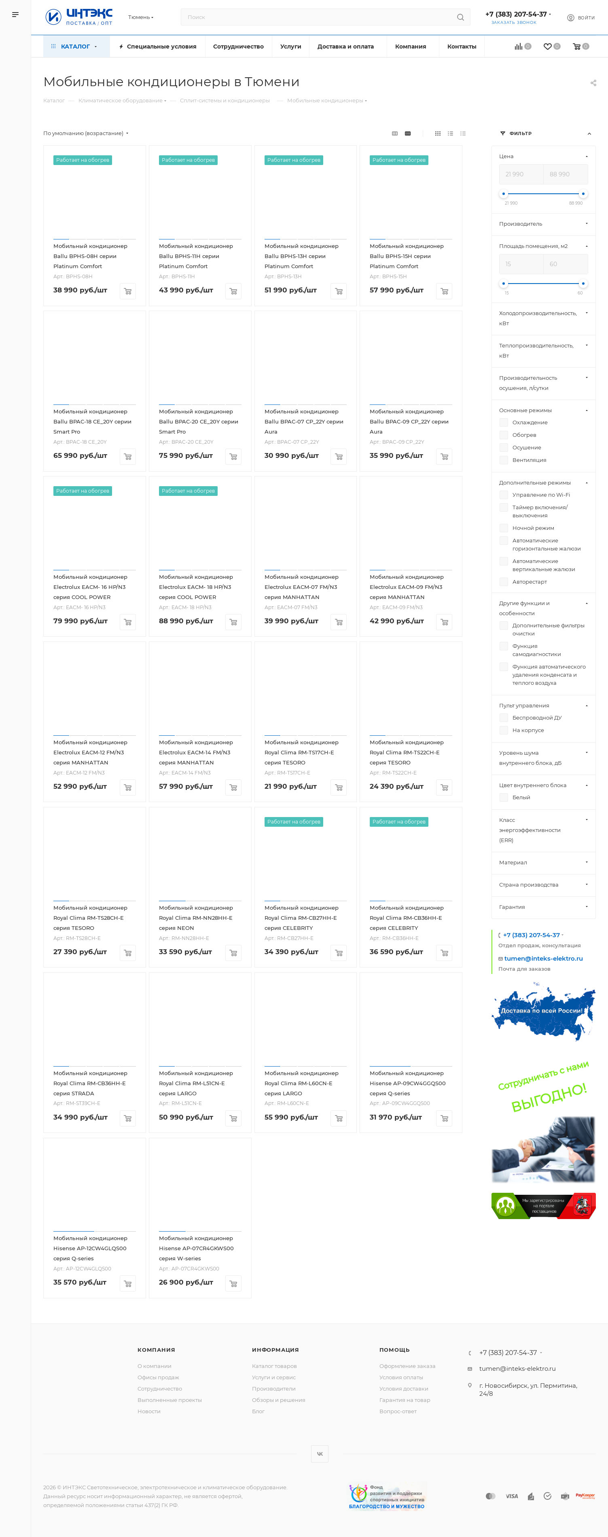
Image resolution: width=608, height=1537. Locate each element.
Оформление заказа (407, 1366)
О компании (155, 1366)
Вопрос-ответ (398, 1411)
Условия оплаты (401, 1377)
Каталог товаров (274, 1366)
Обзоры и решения (278, 1400)
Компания (156, 1349)
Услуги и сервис (274, 1377)
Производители (274, 1388)
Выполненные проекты (170, 1400)
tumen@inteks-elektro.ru (543, 958)
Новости (149, 1411)
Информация (275, 1349)
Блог (258, 1411)
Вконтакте (319, 1454)
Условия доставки (403, 1388)
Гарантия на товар (404, 1400)
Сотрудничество (160, 1388)
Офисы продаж (158, 1377)
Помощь (394, 1349)
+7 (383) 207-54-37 (516, 14)
